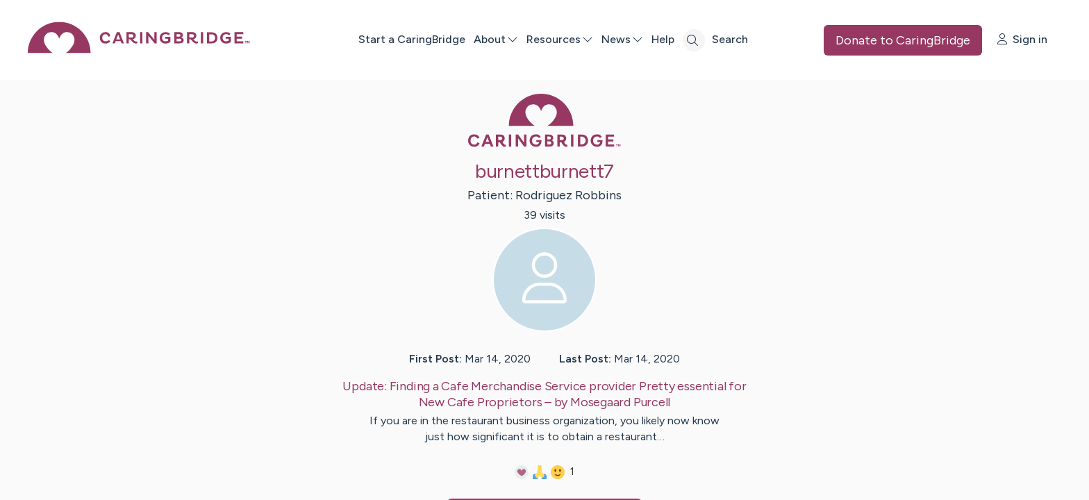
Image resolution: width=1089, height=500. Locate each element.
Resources (559, 39)
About (496, 39)
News (622, 39)
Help (662, 39)
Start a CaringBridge (411, 39)
